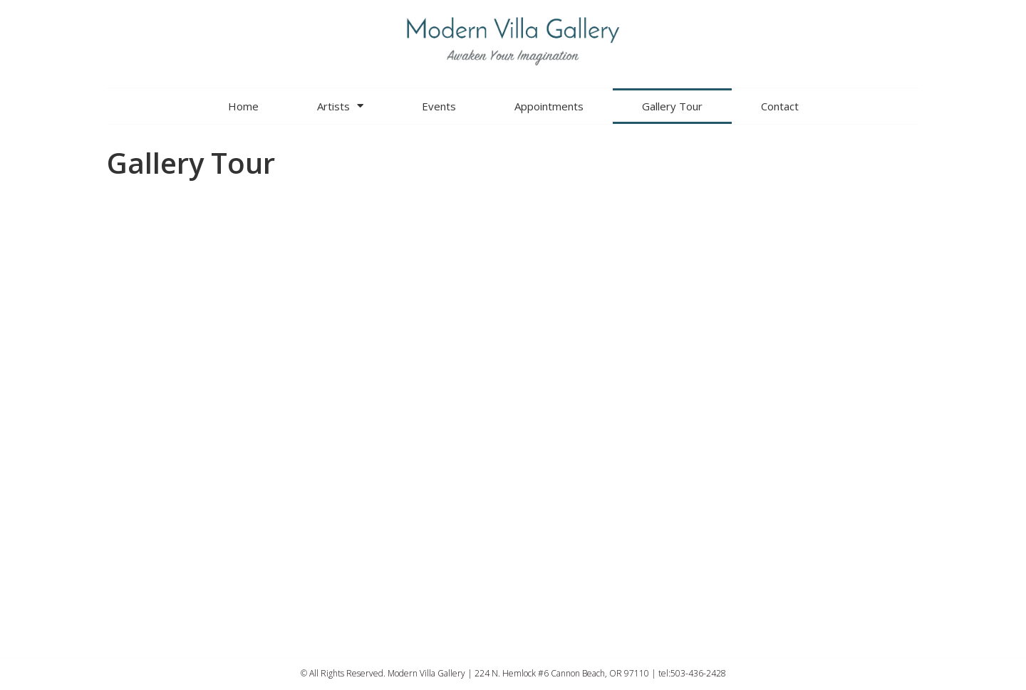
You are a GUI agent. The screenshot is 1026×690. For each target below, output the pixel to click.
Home (243, 106)
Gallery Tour (672, 106)
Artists (340, 105)
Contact (780, 106)
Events (439, 106)
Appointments (549, 106)
